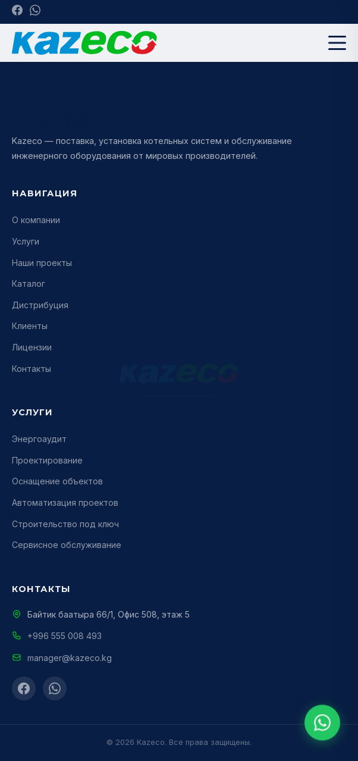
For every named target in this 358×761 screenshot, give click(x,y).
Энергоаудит (39, 439)
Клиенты (30, 326)
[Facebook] (17, 12)
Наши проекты (42, 263)
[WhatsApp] (35, 12)
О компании (36, 220)
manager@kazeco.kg (69, 658)
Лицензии (32, 347)
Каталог (28, 283)
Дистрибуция (40, 305)
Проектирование (47, 460)
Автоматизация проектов (65, 502)
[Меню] (337, 43)
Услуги (25, 241)
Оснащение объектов (57, 481)
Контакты (31, 369)
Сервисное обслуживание (66, 545)
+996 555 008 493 (64, 636)
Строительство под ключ (65, 524)
